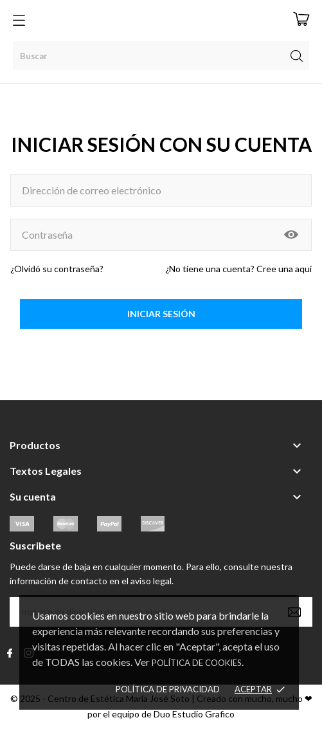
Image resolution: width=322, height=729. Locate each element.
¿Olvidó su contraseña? (56, 268)
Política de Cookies (197, 663)
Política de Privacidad (168, 689)
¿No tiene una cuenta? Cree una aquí (238, 268)
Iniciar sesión (161, 313)
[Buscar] (161, 55)
